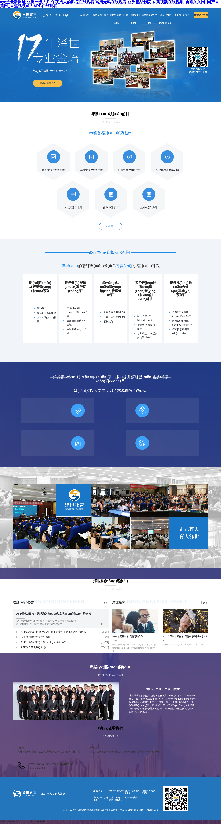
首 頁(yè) (84, 15)
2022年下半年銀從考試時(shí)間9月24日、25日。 (184, 644)
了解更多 (110, 226)
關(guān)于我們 (100, 15)
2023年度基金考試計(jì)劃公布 (127, 636)
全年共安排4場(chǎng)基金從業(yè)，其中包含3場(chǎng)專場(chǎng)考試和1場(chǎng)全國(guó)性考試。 (134, 648)
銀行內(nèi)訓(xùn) (133, 16)
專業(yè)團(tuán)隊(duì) (165, 16)
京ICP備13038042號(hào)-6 (146, 810)
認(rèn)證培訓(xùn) (117, 16)
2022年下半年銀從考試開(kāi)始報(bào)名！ (185, 636)
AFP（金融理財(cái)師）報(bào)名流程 (43, 642)
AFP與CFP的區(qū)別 (33, 647)
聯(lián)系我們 (182, 15)
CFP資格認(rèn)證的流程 (35, 637)
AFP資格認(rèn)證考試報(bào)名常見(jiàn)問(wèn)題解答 (53, 613)
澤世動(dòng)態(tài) (149, 16)
